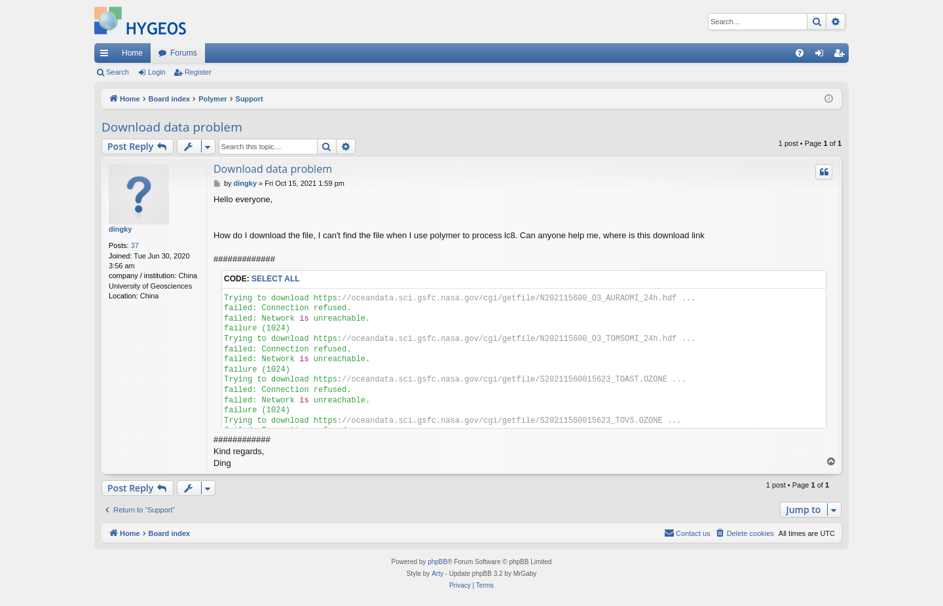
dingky (120, 229)
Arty (437, 573)
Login (157, 72)
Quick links (107, 55)
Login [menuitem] (822, 55)
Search (117, 72)
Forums (183, 53)
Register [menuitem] (842, 55)
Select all (275, 278)
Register (198, 72)
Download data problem (172, 126)
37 (135, 245)
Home (132, 53)
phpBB (437, 561)
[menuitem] (799, 53)
